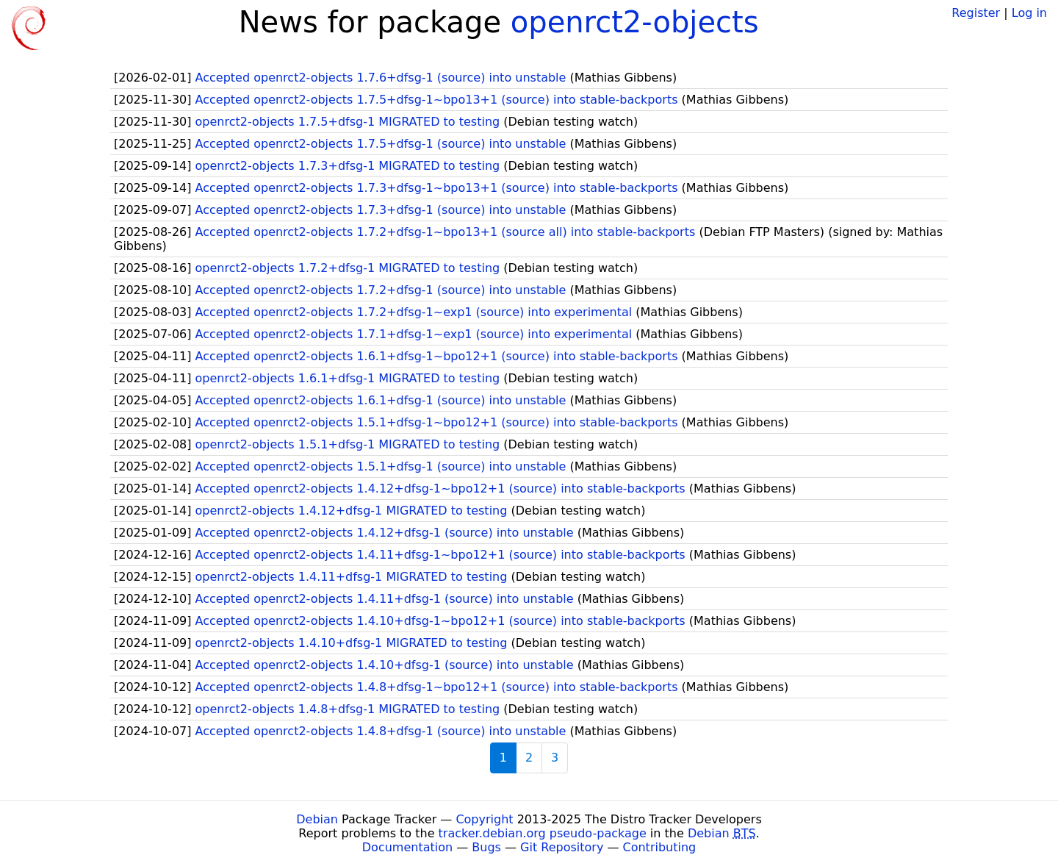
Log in (1029, 13)
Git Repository (561, 847)
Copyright (484, 819)
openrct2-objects (635, 22)
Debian (317, 819)
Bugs (486, 847)
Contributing (660, 847)
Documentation (407, 847)
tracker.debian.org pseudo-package (543, 833)
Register (975, 13)
